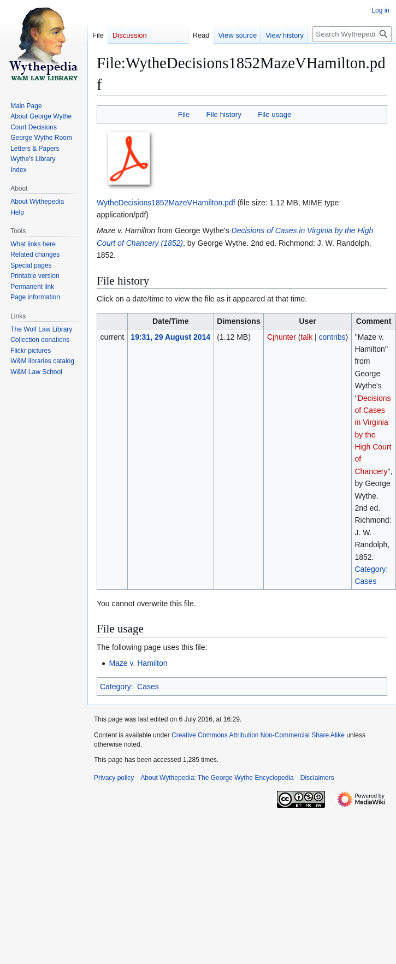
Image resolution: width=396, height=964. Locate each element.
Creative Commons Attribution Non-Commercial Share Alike (258, 735)
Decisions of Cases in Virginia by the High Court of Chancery (372, 435)
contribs (332, 337)
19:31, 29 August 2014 (170, 337)
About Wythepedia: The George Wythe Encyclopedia (216, 778)
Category (115, 686)
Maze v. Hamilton (138, 663)
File (184, 114)
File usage (274, 114)
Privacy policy (114, 778)
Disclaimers (317, 778)
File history (223, 114)
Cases (148, 686)
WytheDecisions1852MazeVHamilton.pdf (166, 202)
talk (306, 337)
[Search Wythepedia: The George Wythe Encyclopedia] (352, 34)
